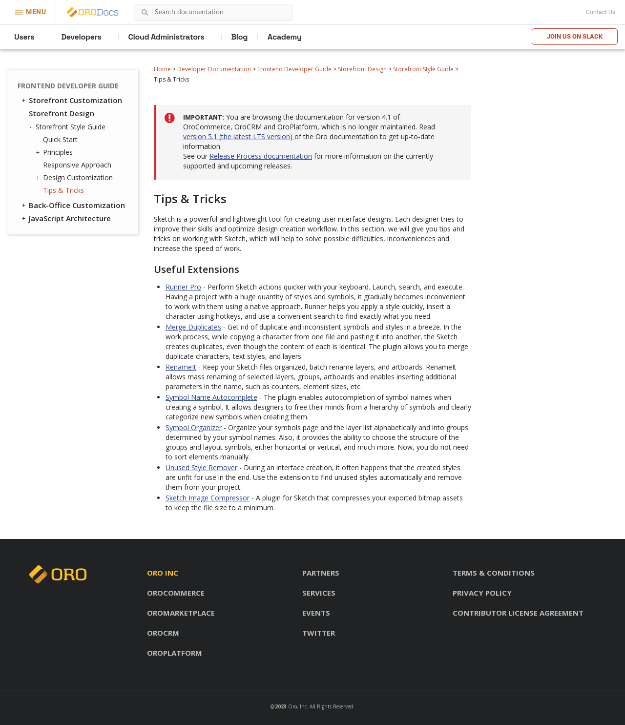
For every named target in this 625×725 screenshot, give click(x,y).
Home (162, 69)
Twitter (318, 633)
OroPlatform (174, 653)
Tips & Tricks (63, 190)
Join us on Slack (575, 36)
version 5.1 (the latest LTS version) (238, 136)
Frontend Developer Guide (294, 69)
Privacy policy (482, 593)
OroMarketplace (181, 613)
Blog (239, 37)
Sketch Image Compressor (208, 497)
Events (316, 613)
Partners (320, 573)
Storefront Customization (71, 100)
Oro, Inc (297, 706)
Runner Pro (183, 286)
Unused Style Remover (201, 467)
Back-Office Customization (72, 205)
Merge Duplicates (193, 326)
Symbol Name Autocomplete (211, 397)
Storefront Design (362, 69)
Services (318, 593)
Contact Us (600, 12)
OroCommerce (176, 593)
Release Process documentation (260, 156)
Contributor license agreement (518, 613)
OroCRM (163, 633)
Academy (284, 37)
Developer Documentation (214, 69)
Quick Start (60, 139)
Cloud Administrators (166, 37)
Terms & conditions (494, 573)
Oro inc (162, 573)
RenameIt (181, 367)
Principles (55, 152)
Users (24, 37)
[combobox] (213, 12)
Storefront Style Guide (423, 69)
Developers (81, 37)
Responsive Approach (77, 164)
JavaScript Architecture (65, 218)
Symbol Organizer (194, 427)
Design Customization (75, 178)
